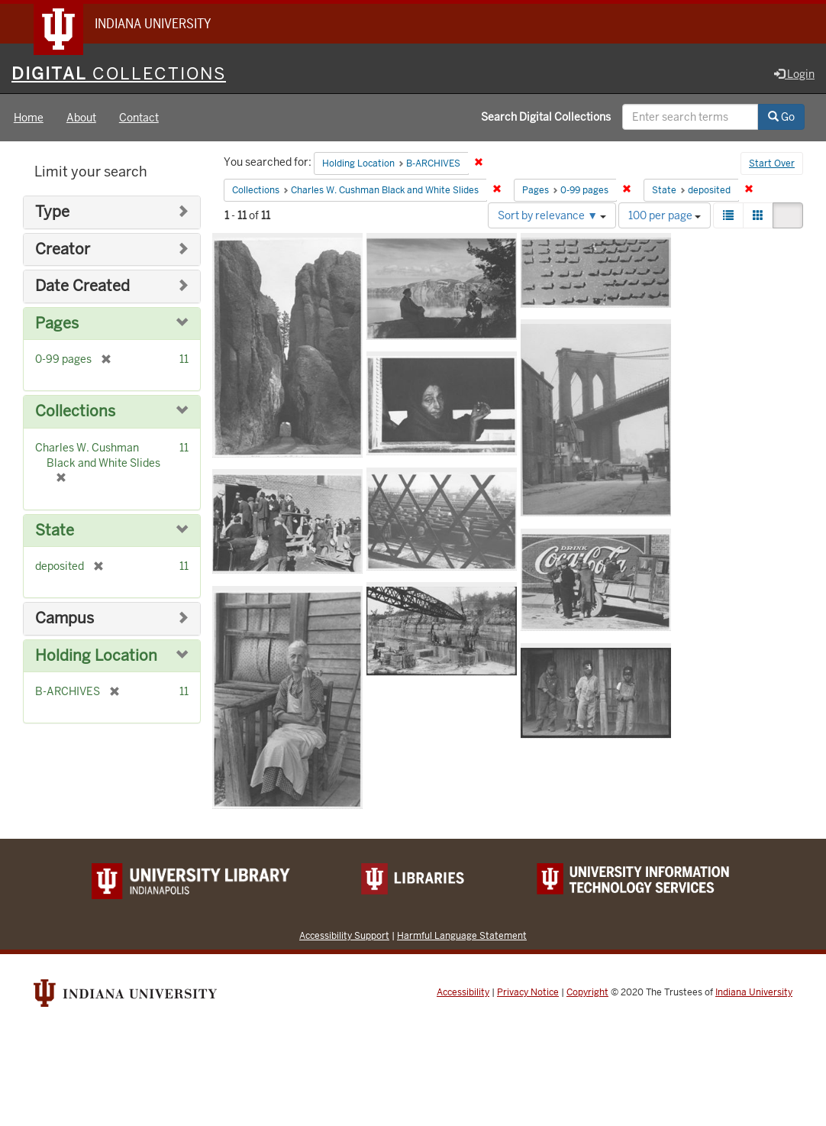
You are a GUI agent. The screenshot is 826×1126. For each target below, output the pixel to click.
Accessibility (463, 992)
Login (794, 74)
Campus (64, 618)
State (54, 530)
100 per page (664, 215)
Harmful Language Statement (462, 935)
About (81, 118)
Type (52, 212)
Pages (57, 323)
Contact (139, 118)
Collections (75, 411)
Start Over (772, 163)
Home (29, 118)
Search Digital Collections (546, 117)
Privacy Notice (528, 992)
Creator (62, 249)
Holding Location (96, 655)
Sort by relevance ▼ (552, 215)
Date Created (82, 286)
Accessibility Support (344, 935)
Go (781, 117)
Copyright (587, 992)
